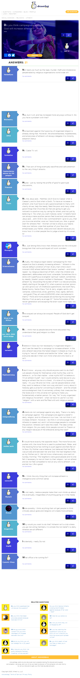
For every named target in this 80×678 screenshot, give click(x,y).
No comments (26, 76)
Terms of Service (15, 674)
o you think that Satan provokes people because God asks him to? (19, 618)
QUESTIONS (7, 12)
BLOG (26, 12)
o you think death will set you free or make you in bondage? (58, 643)
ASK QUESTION (72, 11)
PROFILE (33, 12)
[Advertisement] (40, 96)
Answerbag (5, 674)
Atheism (29, 18)
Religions (20, 18)
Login (5, 14)
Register (12, 14)
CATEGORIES (17, 12)
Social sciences (8, 18)
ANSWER (34, 55)
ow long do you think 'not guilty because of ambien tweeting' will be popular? (20, 651)
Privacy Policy (27, 674)
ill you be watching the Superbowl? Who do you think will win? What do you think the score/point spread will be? (59, 633)
